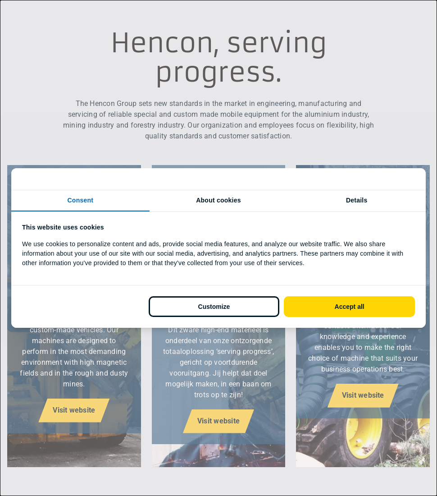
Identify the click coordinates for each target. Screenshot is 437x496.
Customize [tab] (214, 306)
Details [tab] (357, 200)
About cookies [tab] (218, 200)
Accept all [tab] (349, 306)
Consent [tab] (80, 200)
